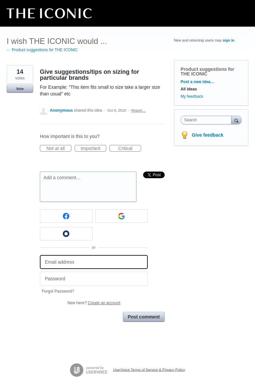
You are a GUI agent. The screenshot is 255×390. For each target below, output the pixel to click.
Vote (20, 89)
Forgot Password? (58, 291)
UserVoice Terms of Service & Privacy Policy (149, 369)
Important (93, 149)
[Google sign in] (121, 216)
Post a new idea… (197, 81)
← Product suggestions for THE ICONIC (42, 50)
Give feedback (207, 135)
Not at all (58, 149)
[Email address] (94, 262)
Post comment (144, 317)
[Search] (236, 120)
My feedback (192, 96)
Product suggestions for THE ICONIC (207, 71)
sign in (228, 40)
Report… (138, 110)
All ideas (189, 89)
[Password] (94, 279)
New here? (93, 303)
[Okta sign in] (66, 233)
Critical (129, 149)
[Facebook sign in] (66, 216)
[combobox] (207, 120)
